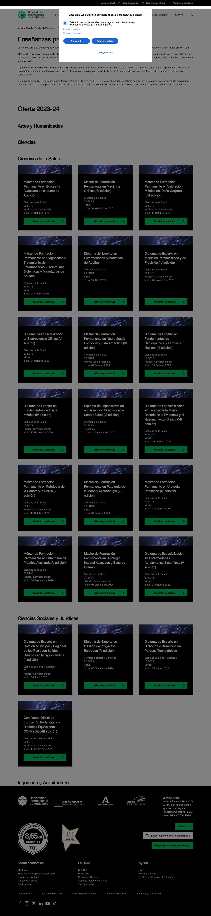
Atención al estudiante (180, 3)
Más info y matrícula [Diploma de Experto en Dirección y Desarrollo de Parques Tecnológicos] (164, 685)
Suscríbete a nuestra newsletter (171, 845)
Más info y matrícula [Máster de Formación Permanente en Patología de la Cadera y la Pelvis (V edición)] (44, 521)
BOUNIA (82, 870)
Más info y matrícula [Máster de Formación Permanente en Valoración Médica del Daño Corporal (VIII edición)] (164, 221)
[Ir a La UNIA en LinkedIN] (40, 903)
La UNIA (84, 863)
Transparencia (86, 884)
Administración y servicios (92, 880)
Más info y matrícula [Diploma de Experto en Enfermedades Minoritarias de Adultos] (104, 301)
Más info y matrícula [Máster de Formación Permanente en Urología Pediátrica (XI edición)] (164, 521)
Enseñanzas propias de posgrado (36, 873)
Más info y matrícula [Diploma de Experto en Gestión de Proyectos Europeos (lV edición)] (104, 685)
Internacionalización (158, 15)
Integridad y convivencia (149, 893)
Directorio (83, 873)
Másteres (23, 870)
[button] (191, 15)
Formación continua (28, 877)
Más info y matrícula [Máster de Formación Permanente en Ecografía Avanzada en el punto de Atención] (44, 221)
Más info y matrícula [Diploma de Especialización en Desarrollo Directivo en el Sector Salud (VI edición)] (104, 449)
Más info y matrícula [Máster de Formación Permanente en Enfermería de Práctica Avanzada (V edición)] (44, 593)
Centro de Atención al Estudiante (157, 877)
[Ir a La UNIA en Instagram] (27, 903)
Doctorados (24, 884)
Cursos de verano (27, 880)
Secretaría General (88, 877)
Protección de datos (51, 893)
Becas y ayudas (147, 873)
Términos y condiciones (84, 893)
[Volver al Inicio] (31, 15)
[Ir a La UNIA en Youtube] (47, 903)
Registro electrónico (153, 3)
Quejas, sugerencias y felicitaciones (167, 835)
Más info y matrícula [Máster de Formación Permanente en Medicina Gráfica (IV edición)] (104, 221)
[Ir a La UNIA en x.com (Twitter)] (33, 903)
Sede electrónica (128, 3)
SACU (142, 870)
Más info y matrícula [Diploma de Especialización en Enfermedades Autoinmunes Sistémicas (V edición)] (164, 593)
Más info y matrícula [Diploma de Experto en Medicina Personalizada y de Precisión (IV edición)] (164, 301)
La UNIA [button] (179, 15)
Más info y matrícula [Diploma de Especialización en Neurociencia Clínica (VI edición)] (44, 373)
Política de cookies (116, 893)
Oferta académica (31, 863)
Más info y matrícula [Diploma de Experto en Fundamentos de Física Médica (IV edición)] (44, 449)
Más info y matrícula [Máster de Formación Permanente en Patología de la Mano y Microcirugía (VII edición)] (104, 521)
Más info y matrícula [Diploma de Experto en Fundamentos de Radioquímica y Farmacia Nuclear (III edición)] (164, 373)
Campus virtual (105, 3)
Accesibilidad (25, 893)
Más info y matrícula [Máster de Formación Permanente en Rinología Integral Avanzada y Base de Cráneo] (104, 593)
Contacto (183, 826)
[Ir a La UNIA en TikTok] (54, 903)
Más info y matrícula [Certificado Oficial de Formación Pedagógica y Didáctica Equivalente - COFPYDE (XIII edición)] (44, 757)
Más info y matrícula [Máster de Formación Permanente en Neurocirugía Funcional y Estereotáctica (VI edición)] (104, 373)
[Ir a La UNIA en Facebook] (20, 903)
